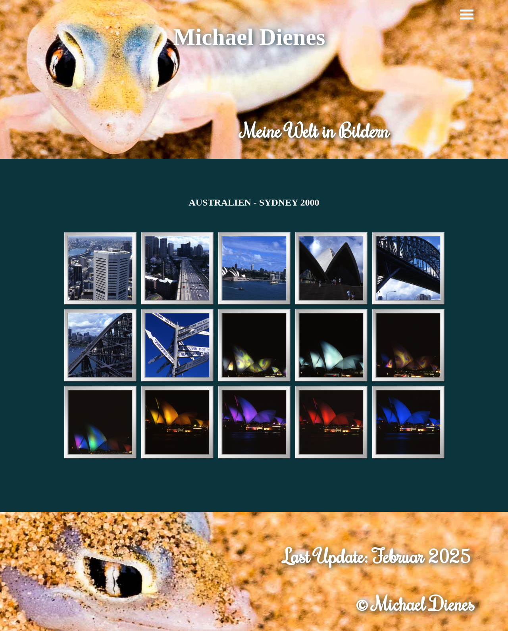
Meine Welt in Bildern (315, 130)
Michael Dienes (249, 37)
